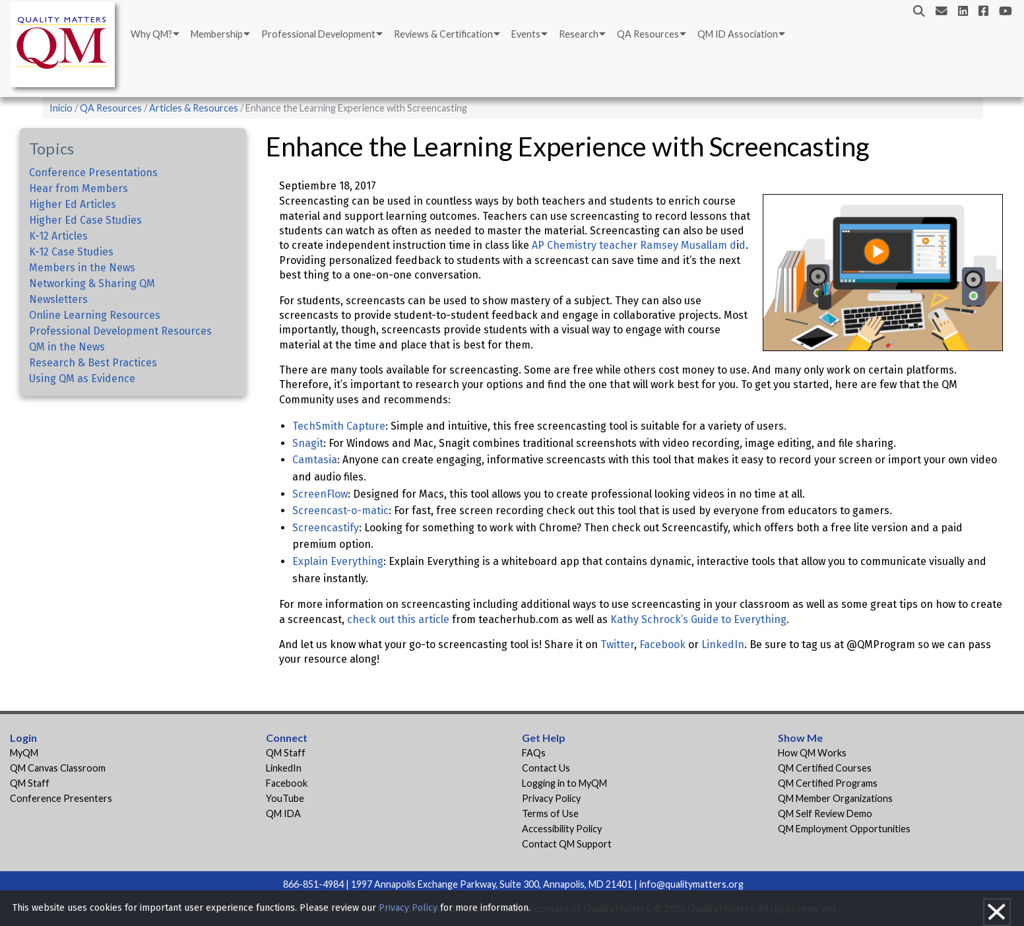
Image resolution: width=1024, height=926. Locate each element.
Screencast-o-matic (340, 510)
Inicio (61, 108)
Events (525, 34)
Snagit (307, 443)
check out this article (398, 619)
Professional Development (318, 34)
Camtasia (314, 459)
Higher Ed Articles (72, 204)
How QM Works (812, 752)
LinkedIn (722, 644)
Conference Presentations (93, 172)
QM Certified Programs (828, 783)
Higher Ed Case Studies (85, 220)
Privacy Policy (551, 798)
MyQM (24, 752)
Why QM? (151, 34)
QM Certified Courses (825, 768)
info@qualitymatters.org (691, 884)
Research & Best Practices (93, 362)
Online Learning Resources (94, 315)
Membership (217, 34)
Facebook (662, 644)
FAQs (534, 752)
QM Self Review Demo (825, 813)
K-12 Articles (58, 236)
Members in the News (82, 267)
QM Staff (29, 783)
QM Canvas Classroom (58, 768)
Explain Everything (337, 561)
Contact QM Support (567, 843)
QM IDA (283, 813)
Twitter (617, 644)
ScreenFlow (320, 494)
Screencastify (325, 527)
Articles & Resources (194, 108)
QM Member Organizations (835, 798)
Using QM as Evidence (82, 378)
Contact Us (546, 768)
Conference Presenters (61, 798)
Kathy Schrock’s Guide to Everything (698, 619)
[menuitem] (154, 34)
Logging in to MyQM (564, 783)
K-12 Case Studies (71, 252)
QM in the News (67, 347)
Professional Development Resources (120, 331)
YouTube (285, 798)
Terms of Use (550, 813)
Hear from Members (78, 188)
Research (578, 34)
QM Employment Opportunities (844, 828)
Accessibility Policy (562, 828)
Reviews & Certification (443, 34)
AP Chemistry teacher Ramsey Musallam (629, 245)
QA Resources (648, 34)
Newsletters (58, 299)
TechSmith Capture (338, 426)
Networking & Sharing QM (92, 283)
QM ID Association (737, 34)
